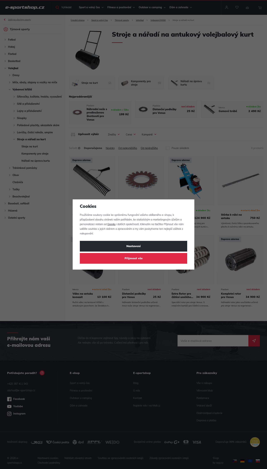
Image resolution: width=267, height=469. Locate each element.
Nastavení (133, 246)
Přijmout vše (134, 258)
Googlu (111, 224)
